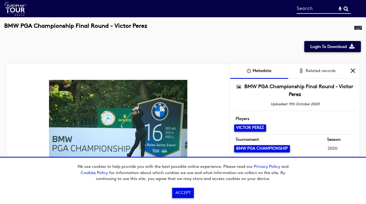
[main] (183, 103)
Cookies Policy (94, 172)
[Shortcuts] (358, 28)
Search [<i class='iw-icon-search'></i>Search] (346, 8)
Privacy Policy (267, 166)
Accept (183, 192)
